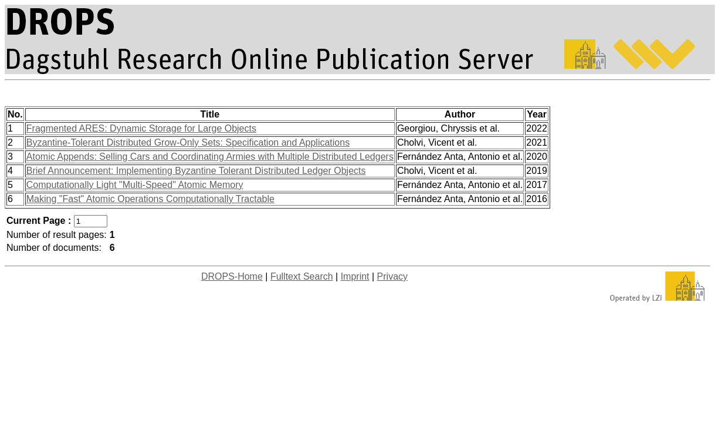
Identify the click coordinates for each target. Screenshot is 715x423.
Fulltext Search (301, 276)
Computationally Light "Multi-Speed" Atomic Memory (134, 185)
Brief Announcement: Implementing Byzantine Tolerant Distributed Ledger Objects (196, 171)
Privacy (392, 276)
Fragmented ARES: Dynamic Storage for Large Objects (141, 128)
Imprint (355, 276)
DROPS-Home (232, 276)
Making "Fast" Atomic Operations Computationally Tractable (150, 199)
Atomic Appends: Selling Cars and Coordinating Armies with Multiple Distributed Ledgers (210, 157)
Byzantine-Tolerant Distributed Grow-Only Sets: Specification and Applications (188, 142)
